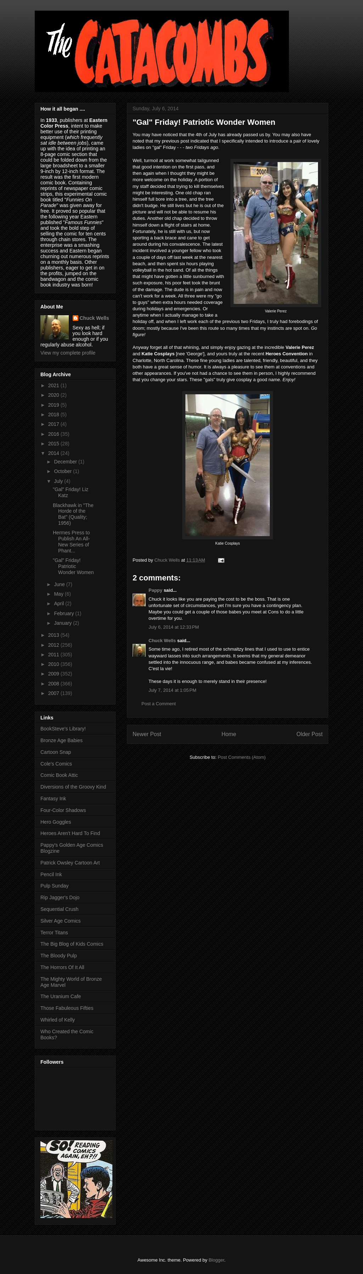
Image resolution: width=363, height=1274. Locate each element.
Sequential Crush (59, 909)
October (63, 471)
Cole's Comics (56, 764)
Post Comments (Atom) (242, 757)
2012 (54, 645)
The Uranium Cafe (60, 996)
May (59, 594)
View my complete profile (67, 353)
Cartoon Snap (55, 752)
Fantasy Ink (53, 798)
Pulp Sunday (54, 886)
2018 (54, 414)
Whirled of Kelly (57, 1020)
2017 (54, 424)
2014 (54, 453)
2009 (54, 674)
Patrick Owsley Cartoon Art (70, 863)
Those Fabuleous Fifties (66, 1008)
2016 (54, 434)
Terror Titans (54, 932)
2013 (54, 635)
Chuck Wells (162, 640)
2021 (54, 385)
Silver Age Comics (60, 921)
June (60, 584)
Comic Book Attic (59, 775)
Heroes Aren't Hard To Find (70, 833)
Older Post (309, 734)
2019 (54, 405)
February (64, 613)
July (59, 481)
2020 (54, 395)
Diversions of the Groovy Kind (73, 787)
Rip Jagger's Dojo (59, 897)
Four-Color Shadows (63, 810)
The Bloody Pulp (58, 955)
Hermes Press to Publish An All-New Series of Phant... (71, 541)
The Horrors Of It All (62, 967)
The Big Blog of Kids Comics (71, 944)
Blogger (216, 1260)
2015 (54, 443)
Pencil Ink (51, 874)
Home (229, 734)
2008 (54, 683)
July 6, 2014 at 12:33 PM (174, 627)
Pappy (155, 590)
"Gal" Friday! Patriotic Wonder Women (73, 566)
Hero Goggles (55, 822)
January (63, 623)
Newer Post (147, 734)
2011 (54, 654)
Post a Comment (158, 703)
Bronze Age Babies (61, 740)
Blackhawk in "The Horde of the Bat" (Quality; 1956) (73, 514)
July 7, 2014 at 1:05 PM (172, 690)
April (59, 603)
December (66, 461)
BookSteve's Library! (63, 728)
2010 (54, 664)
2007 (54, 693)
